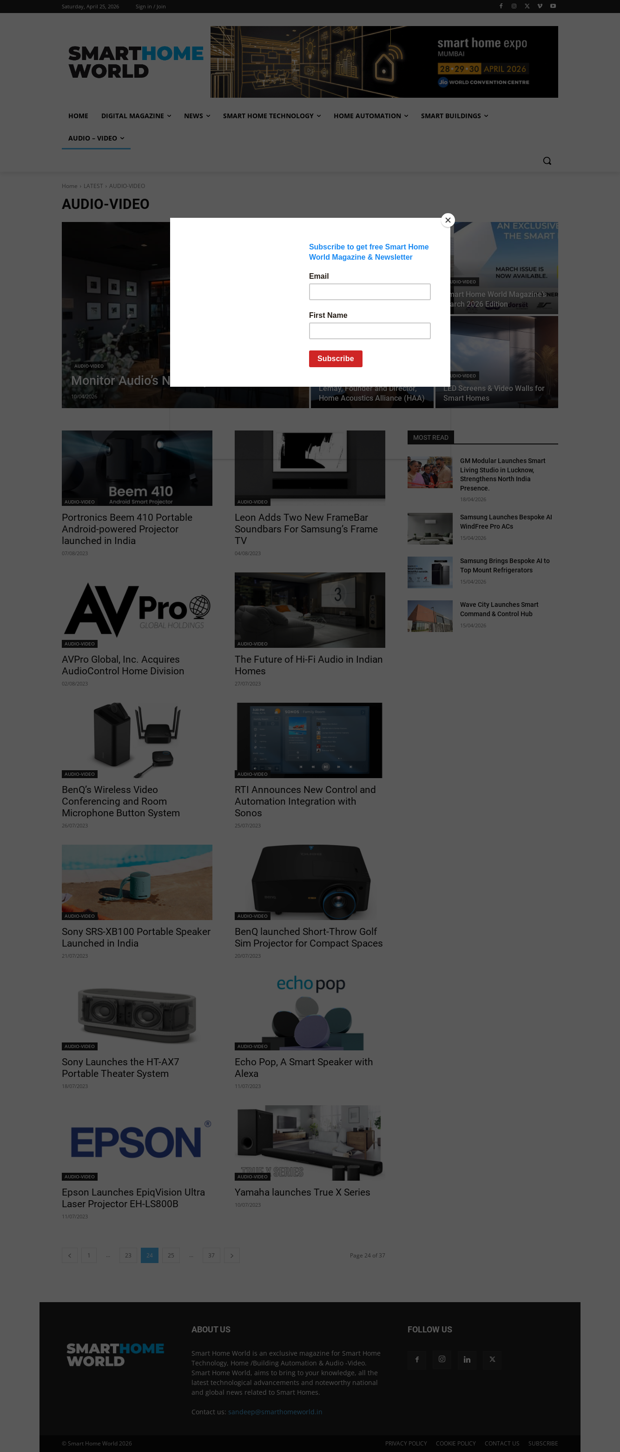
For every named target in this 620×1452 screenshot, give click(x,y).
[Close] (448, 220)
